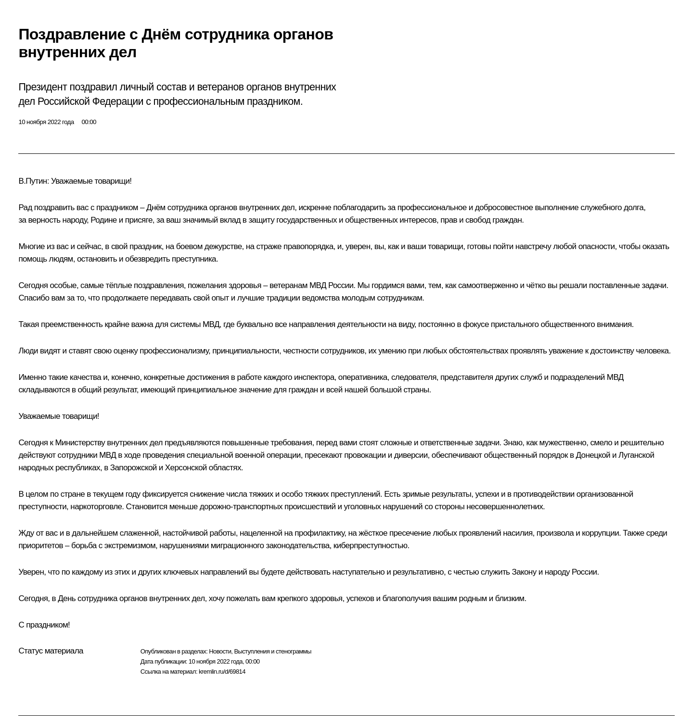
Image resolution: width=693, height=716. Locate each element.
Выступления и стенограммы (272, 651)
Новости (220, 651)
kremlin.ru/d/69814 (222, 671)
